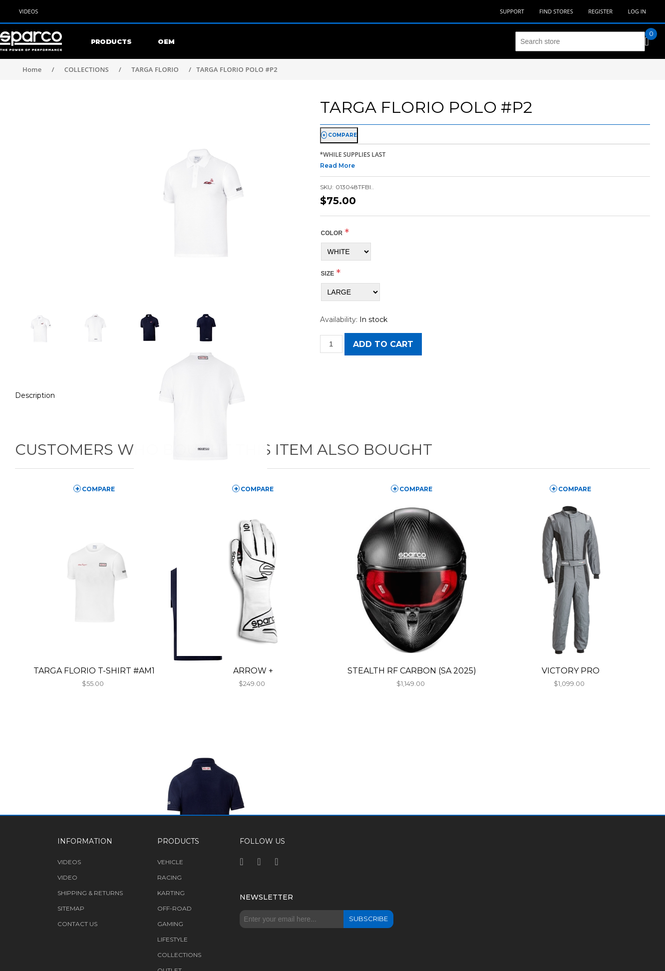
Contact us (77, 924)
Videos (28, 11)
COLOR (331, 233)
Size (327, 273)
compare (342, 135)
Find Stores (556, 11)
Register (600, 11)
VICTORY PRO (571, 670)
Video (67, 877)
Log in (637, 11)
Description (35, 395)
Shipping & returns (90, 893)
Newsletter (266, 897)
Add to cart (383, 344)
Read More (337, 165)
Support (512, 11)
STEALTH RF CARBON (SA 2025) (411, 670)
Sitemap (70, 908)
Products (111, 41)
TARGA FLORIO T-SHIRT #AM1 (94, 670)
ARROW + (253, 670)
